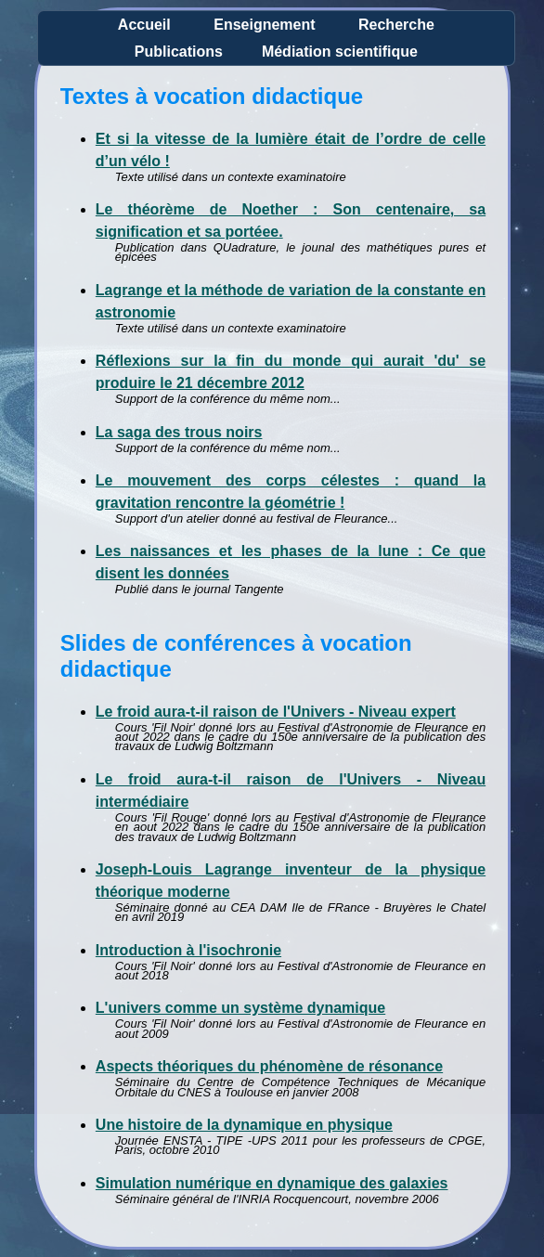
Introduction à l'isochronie (188, 950)
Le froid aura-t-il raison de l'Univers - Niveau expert (276, 711)
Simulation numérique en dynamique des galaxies (272, 1183)
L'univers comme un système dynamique (240, 1008)
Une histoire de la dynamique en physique (244, 1125)
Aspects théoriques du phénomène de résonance (269, 1066)
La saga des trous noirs (179, 432)
